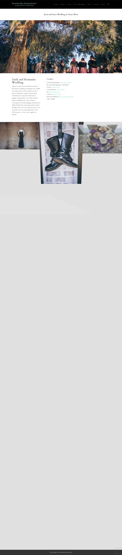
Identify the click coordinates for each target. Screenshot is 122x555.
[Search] (108, 4)
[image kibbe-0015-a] (61, 152)
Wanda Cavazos (66, 82)
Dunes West (56, 87)
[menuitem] (55, 4)
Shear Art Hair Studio (66, 96)
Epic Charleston (54, 92)
